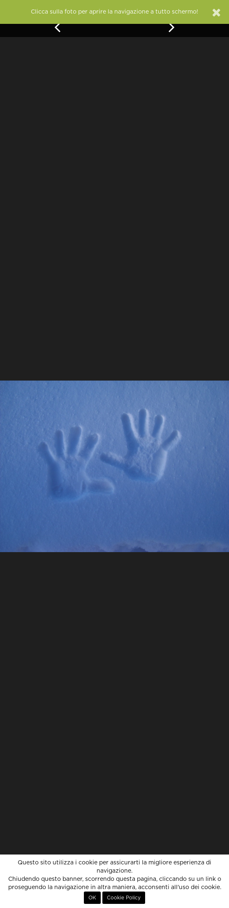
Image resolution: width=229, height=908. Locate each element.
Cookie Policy (124, 897)
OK (92, 897)
